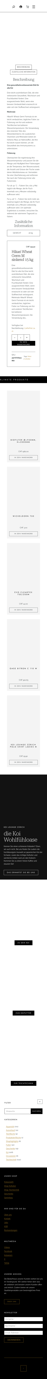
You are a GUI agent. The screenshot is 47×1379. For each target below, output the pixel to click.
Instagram (8, 1255)
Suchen (36, 1111)
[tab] (23, 67)
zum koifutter (23, 1013)
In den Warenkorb (23, 343)
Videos (7, 1247)
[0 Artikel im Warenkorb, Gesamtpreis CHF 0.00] (27, 7)
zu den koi (23, 942)
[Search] (13, 7)
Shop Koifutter (10, 1186)
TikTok (6, 1263)
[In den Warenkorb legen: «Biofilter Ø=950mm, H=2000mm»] (23, 457)
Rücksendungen (10, 1230)
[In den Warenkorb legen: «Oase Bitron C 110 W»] (23, 686)
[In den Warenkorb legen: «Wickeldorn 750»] (23, 533)
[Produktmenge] (21, 337)
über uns (11, 1301)
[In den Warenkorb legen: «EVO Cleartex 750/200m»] (23, 610)
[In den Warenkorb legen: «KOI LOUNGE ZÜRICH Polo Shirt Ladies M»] (23, 762)
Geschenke (8, 1194)
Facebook (8, 1251)
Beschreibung (23, 67)
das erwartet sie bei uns (21, 872)
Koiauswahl (8, 1182)
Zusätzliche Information (23, 72)
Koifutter (27, 359)
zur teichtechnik (23, 1083)
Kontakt (7, 1219)
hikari (29, 356)
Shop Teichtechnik (11, 1190)
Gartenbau (8, 1198)
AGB (6, 1226)
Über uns (8, 1215)
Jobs (6, 1222)
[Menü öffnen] (33, 7)
